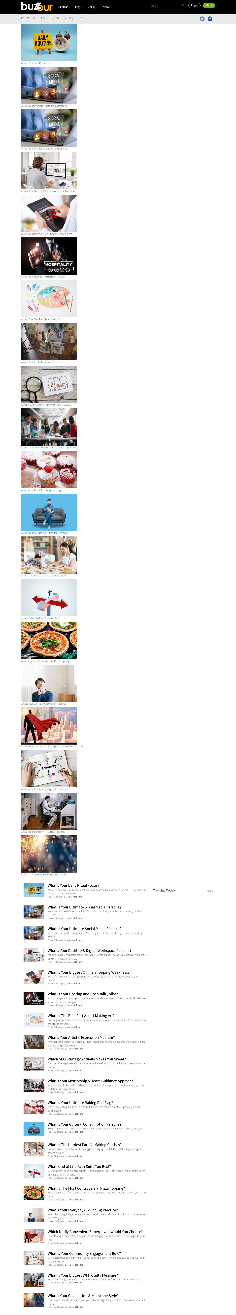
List (81, 18)
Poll (43, 18)
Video (55, 18)
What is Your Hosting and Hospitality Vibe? (83, 993)
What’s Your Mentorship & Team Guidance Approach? (91, 1080)
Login (194, 5)
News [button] (107, 7)
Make (209, 5)
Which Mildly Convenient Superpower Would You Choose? (95, 1231)
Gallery (69, 18)
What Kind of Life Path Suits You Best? (79, 1166)
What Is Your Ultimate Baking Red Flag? (80, 1102)
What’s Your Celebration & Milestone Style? (83, 1295)
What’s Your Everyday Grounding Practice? (83, 1210)
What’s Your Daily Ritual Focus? (73, 885)
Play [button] (79, 7)
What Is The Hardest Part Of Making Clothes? (85, 1144)
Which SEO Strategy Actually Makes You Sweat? (87, 1059)
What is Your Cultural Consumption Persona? (84, 1124)
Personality (28, 18)
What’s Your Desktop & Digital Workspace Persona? (89, 950)
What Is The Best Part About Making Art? (81, 1015)
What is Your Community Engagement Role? (84, 1253)
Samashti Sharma (74, 896)
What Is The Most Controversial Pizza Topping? (86, 1188)
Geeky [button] (93, 7)
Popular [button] (64, 7)
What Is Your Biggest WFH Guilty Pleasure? (83, 1275)
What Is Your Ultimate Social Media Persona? (84, 907)
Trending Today (183, 890)
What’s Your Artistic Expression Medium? (81, 1037)
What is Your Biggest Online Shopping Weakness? (89, 972)
